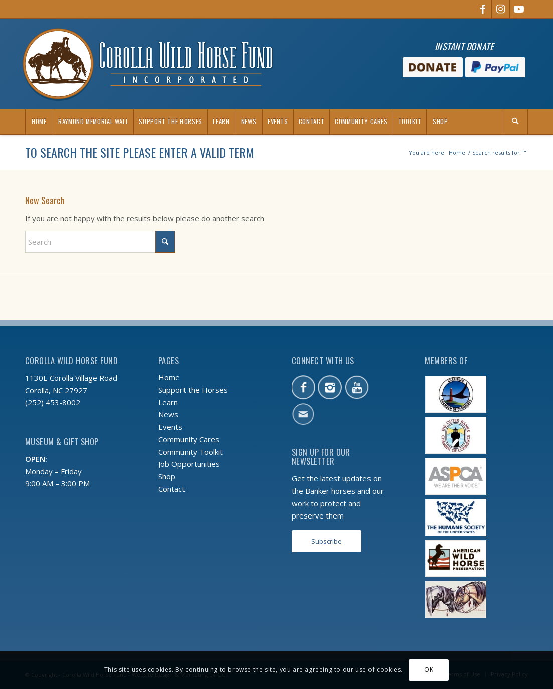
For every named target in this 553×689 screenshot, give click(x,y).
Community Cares (188, 439)
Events (170, 427)
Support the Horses (193, 390)
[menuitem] (39, 121)
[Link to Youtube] (519, 9)
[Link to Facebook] (482, 9)
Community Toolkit (190, 452)
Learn (168, 402)
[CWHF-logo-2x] (148, 64)
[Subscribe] (326, 541)
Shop (166, 476)
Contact (171, 489)
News (168, 414)
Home (169, 377)
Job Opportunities (189, 464)
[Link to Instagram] (500, 9)
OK (428, 669)
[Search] (515, 121)
